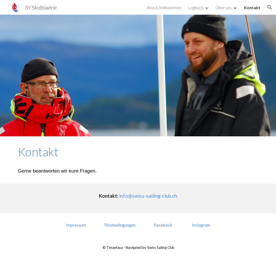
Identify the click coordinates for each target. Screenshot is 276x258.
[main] (138, 160)
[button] (269, 7)
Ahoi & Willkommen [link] (164, 7)
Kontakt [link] (252, 7)
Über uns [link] (224, 7)
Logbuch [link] (195, 7)
